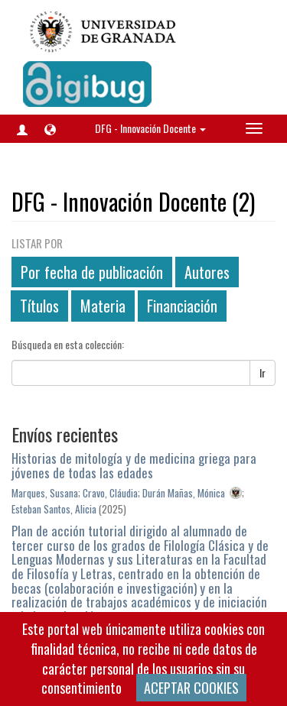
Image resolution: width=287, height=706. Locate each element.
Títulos (39, 305)
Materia (103, 305)
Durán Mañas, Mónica (183, 492)
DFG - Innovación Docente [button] (150, 128)
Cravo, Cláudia (110, 492)
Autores (207, 272)
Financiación (182, 305)
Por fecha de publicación (92, 272)
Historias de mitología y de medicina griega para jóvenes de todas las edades (133, 465)
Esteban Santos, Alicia (53, 509)
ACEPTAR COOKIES (191, 688)
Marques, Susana (44, 492)
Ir (262, 372)
